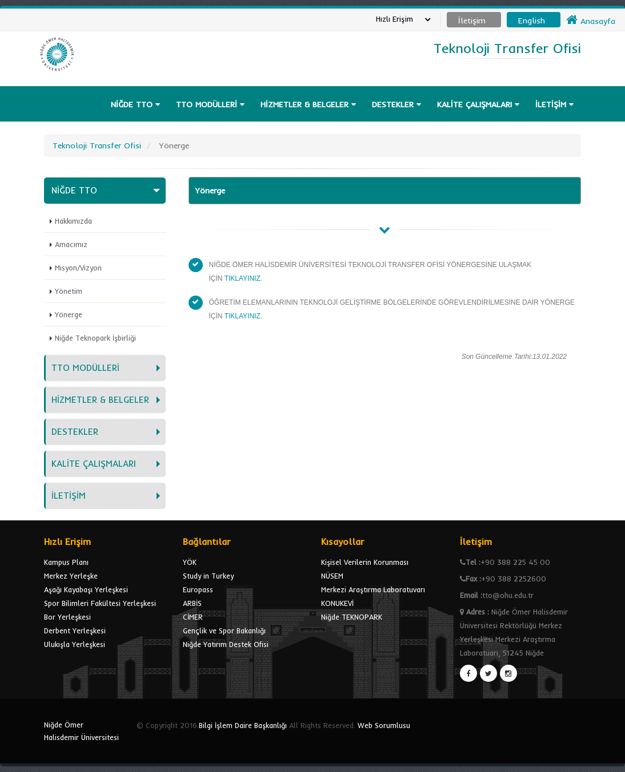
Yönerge (68, 314)
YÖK (190, 562)
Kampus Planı (66, 562)
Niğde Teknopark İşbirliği (95, 337)
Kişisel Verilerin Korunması (364, 562)
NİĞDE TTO (135, 104)
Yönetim (68, 291)
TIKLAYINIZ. (243, 278)
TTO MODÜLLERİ (210, 104)
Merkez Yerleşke (71, 575)
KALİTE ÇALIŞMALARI (478, 104)
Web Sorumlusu (384, 725)
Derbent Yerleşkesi (75, 630)
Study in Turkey (208, 575)
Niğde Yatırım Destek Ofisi (226, 644)
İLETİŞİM (554, 104)
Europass (198, 589)
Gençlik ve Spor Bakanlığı (224, 630)
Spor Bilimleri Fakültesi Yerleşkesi (100, 603)
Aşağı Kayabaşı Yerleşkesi (86, 589)
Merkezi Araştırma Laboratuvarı (373, 589)
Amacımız (71, 244)
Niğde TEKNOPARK (351, 616)
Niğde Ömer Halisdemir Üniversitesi (81, 731)
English (531, 20)
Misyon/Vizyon (78, 267)
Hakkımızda (73, 220)
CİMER (193, 616)
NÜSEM (332, 575)
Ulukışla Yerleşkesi (74, 644)
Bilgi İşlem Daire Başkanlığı (243, 725)
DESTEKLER (396, 104)
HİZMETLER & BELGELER (308, 104)
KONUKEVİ (337, 603)
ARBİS (192, 603)
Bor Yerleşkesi (67, 616)
